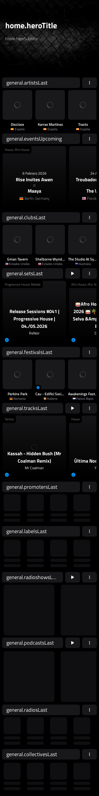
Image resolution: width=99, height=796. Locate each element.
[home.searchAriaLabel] (37, 61)
